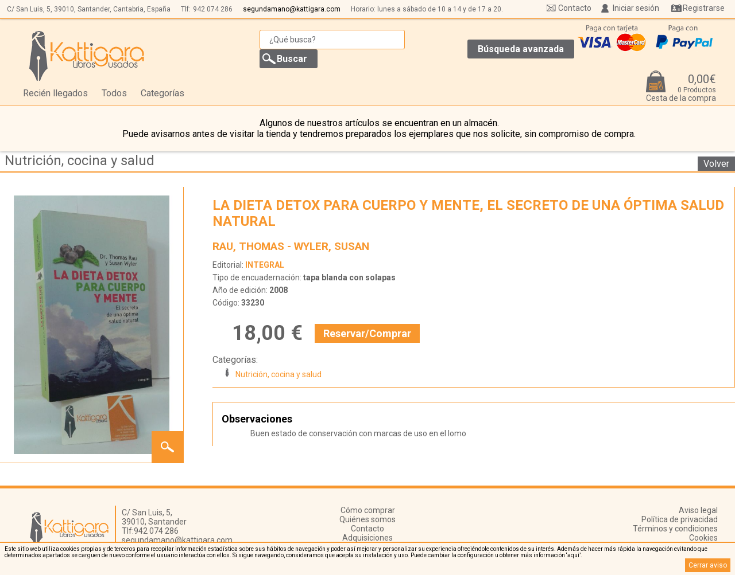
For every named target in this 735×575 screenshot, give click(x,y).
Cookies (703, 537)
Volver (716, 163)
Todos (114, 93)
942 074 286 (213, 9)
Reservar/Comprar (367, 333)
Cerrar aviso (707, 565)
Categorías (162, 93)
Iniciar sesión (636, 8)
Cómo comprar (368, 510)
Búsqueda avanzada (521, 49)
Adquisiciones (367, 537)
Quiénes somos (367, 519)
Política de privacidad (679, 519)
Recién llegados (55, 93)
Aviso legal (698, 510)
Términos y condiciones (675, 528)
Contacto (574, 8)
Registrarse (704, 8)
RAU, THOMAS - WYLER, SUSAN (290, 246)
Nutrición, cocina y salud (79, 160)
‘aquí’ (573, 555)
